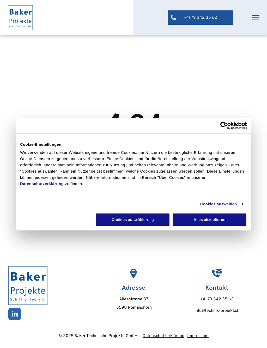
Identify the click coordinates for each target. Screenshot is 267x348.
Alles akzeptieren (209, 219)
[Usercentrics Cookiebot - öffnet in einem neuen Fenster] (224, 125)
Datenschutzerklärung (42, 183)
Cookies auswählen (218, 204)
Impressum (198, 336)
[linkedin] (14, 314)
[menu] (255, 17)
